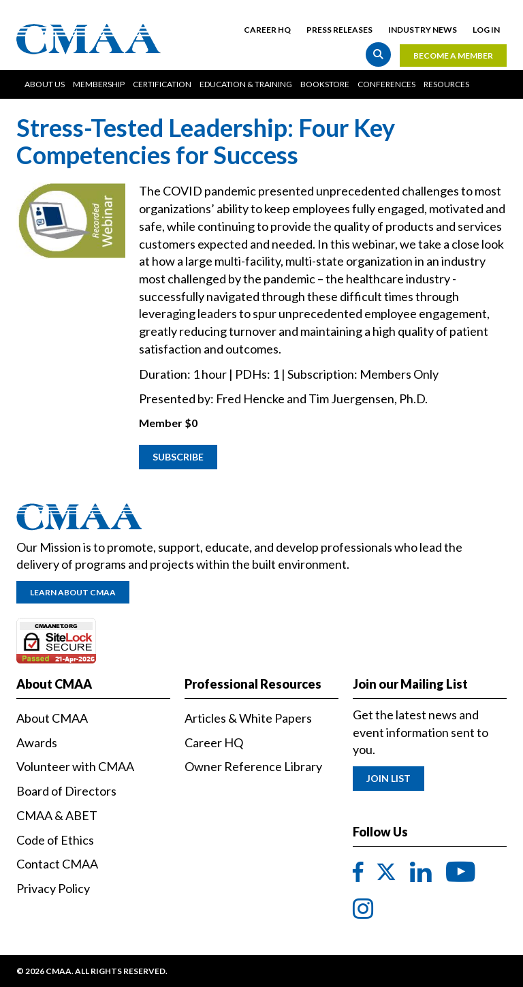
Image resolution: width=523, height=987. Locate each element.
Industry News (422, 30)
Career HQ (267, 30)
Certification (162, 84)
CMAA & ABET (56, 815)
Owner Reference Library (253, 766)
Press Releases (339, 30)
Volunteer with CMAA (75, 766)
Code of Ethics (55, 839)
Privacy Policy (53, 888)
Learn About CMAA (73, 592)
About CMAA (52, 717)
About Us (45, 84)
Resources (446, 84)
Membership (99, 84)
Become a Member (453, 55)
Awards (36, 742)
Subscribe (178, 457)
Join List (388, 778)
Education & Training (246, 84)
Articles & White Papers (248, 717)
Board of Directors (66, 790)
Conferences (386, 84)
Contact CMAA (57, 863)
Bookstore (324, 84)
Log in (486, 30)
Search (378, 54)
